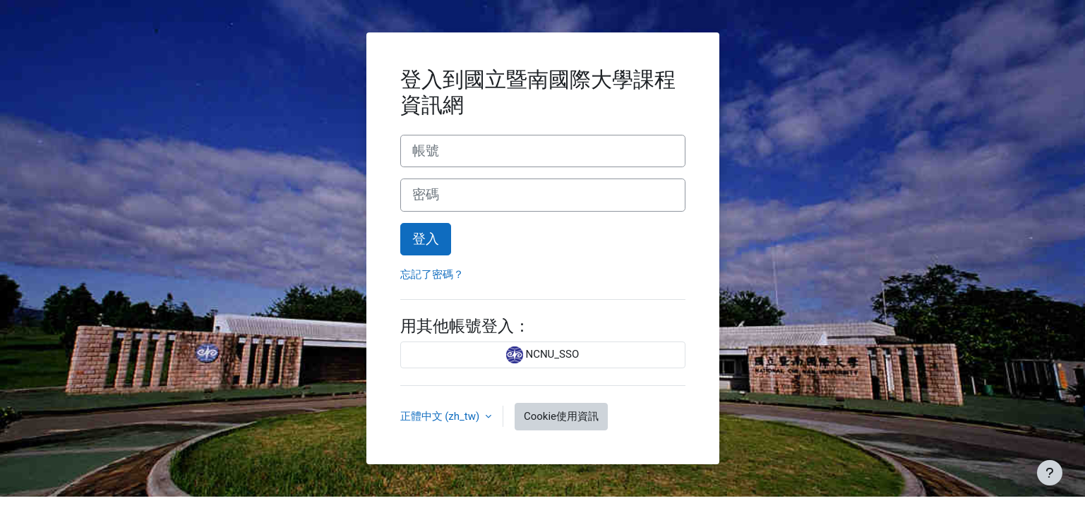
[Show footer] (1049, 472)
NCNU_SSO (543, 354)
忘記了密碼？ (432, 274)
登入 (425, 239)
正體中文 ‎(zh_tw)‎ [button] (441, 416)
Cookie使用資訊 (561, 416)
